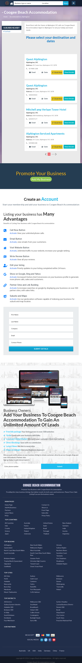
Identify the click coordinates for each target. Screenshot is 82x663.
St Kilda (6, 611)
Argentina (65, 532)
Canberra (33, 580)
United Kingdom (29, 527)
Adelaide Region (61, 562)
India (64, 527)
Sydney (32, 575)
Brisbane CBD (8, 608)
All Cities (7, 575)
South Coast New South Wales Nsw (40, 553)
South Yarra (60, 616)
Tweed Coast (34, 562)
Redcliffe (33, 585)
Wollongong (60, 583)
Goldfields (7, 565)
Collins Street (34, 611)
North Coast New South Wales (14, 549)
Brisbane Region (9, 557)
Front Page (45, 509)
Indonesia (27, 532)
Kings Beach (60, 611)
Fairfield (6, 31)
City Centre (60, 614)
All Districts (8, 600)
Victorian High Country (38, 560)
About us (45, 506)
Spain (45, 524)
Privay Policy (46, 514)
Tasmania (59, 554)
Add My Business (41, 177)
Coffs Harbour (35, 591)
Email (32, 72)
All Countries (9, 522)
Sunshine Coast (61, 552)
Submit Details (41, 347)
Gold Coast (34, 577)
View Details (69, 72)
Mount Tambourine (10, 591)
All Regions (8, 544)
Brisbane (59, 577)
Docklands (7, 616)
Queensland (8, 546)
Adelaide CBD (8, 606)
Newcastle (7, 583)
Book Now (57, 72)
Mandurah (7, 588)
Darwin (58, 580)
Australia (27, 522)
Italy (6, 524)
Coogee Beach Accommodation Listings (41, 661)
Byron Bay (7, 585)
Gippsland (7, 562)
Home (5, 17)
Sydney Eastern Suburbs (12, 603)
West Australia (35, 549)
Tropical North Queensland (13, 560)
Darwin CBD (60, 606)
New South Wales (36, 544)
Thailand (46, 532)
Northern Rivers (61, 549)
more (54, 153)
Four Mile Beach (9, 619)
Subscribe (45, 511)
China (55, 649)
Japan (7, 532)
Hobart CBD (34, 608)
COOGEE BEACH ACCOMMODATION (41, 484)
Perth (6, 577)
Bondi (58, 608)
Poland (26, 530)
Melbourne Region (36, 546)
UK (29, 649)
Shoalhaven (60, 560)
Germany (65, 524)
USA (34, 649)
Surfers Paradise (61, 600)
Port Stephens (61, 557)
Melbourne (60, 575)
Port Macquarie (35, 588)
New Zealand (66, 522)
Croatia (7, 527)
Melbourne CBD (35, 600)
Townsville (60, 585)
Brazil (45, 527)
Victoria (59, 544)
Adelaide (7, 580)
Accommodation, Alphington (20, 17)
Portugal (46, 530)
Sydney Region (61, 546)
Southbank (33, 603)
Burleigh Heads (35, 616)
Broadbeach (34, 606)
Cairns (32, 583)
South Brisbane (9, 614)
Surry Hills (33, 619)
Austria (64, 530)
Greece (7, 530)
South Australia (9, 552)
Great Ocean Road (36, 565)
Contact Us (45, 503)
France (26, 524)
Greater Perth (35, 557)
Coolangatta (34, 614)
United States (48, 522)
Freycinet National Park (64, 619)
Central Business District (64, 603)
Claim (45, 72)
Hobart (58, 588)
